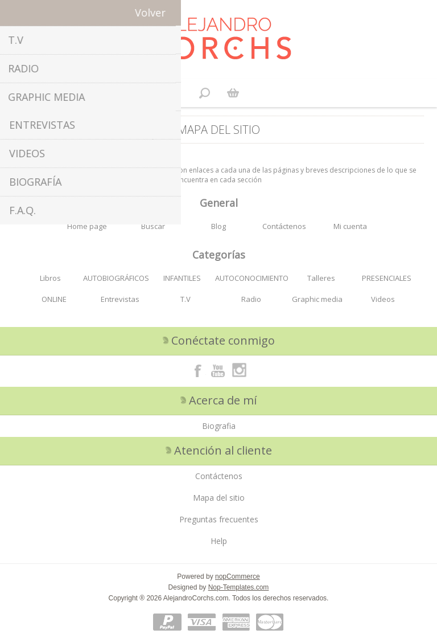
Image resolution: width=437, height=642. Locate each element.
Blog (218, 226)
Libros (50, 278)
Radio (251, 299)
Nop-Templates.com (238, 587)
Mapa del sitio (219, 497)
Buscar (153, 226)
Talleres (321, 278)
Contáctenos (284, 226)
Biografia (219, 425)
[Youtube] (218, 370)
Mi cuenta (350, 226)
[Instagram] (239, 370)
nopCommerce (237, 576)
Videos (383, 299)
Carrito (232, 93)
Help (219, 540)
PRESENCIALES (386, 278)
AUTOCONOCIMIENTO (251, 278)
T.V (185, 299)
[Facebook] (198, 370)
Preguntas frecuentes (218, 519)
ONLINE (54, 299)
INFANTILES (182, 278)
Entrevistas (120, 299)
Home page (87, 226)
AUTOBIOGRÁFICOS (116, 278)
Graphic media (317, 299)
